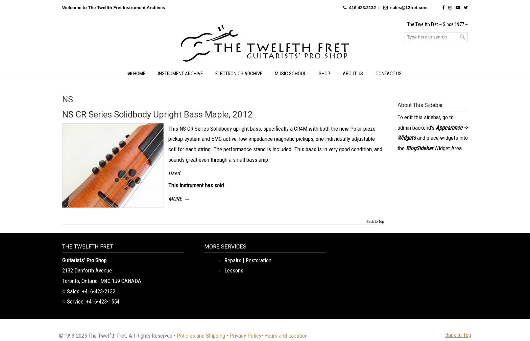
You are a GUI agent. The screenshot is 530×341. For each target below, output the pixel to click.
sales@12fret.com (409, 7)
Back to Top (375, 222)
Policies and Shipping (201, 335)
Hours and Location (286, 335)
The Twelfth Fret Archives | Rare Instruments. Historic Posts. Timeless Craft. (265, 45)
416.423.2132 (362, 7)
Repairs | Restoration (247, 260)
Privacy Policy (245, 335)
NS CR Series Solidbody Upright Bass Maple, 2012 (157, 114)
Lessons (233, 270)
